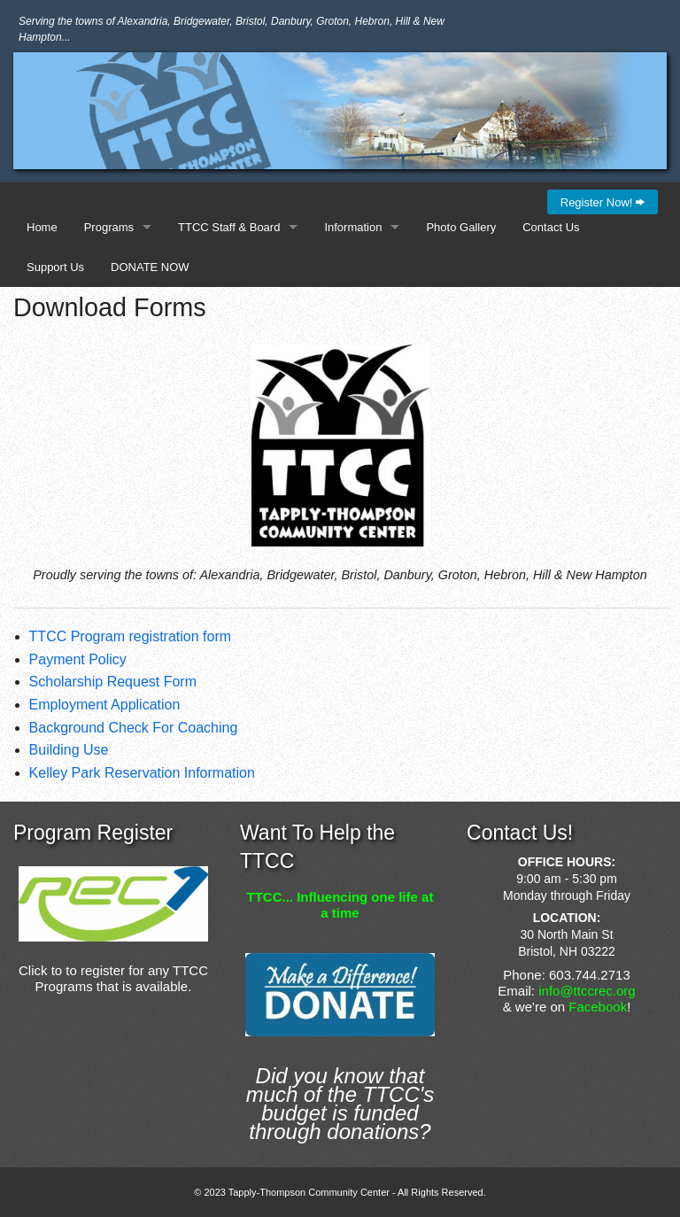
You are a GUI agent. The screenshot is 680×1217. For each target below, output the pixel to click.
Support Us (55, 267)
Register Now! (602, 202)
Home (42, 227)
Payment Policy (78, 659)
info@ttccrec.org (586, 990)
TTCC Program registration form (130, 636)
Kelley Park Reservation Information (142, 772)
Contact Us (550, 227)
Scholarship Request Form (113, 681)
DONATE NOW (150, 267)
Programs (109, 227)
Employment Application (105, 704)
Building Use (69, 749)
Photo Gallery (461, 227)
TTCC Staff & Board (229, 227)
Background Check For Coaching (133, 727)
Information (353, 227)
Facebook (597, 1006)
